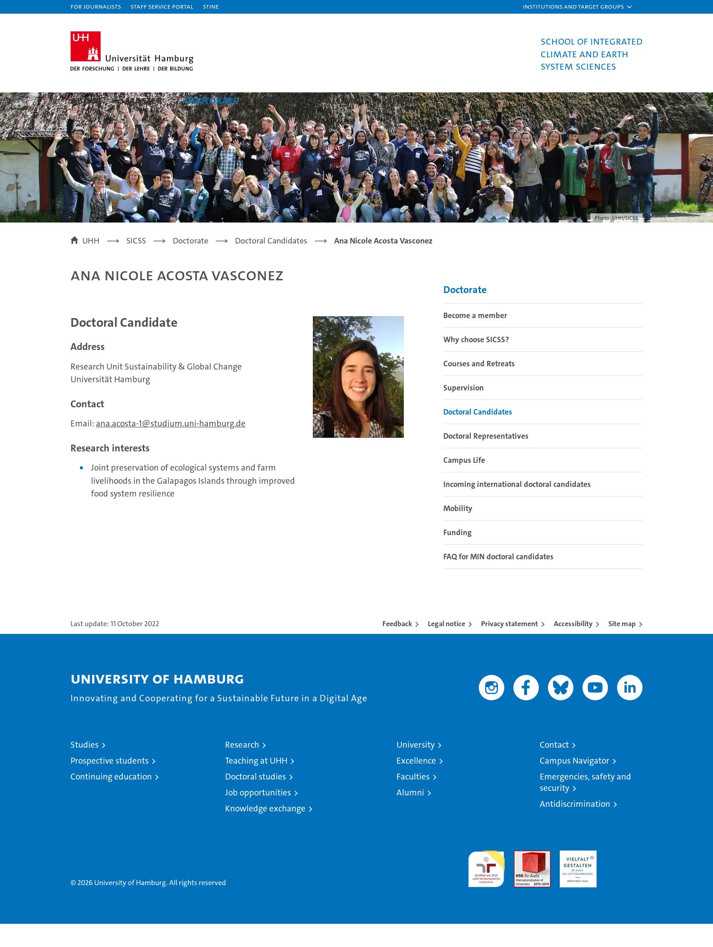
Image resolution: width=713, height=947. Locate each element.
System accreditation (624, 883)
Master (143, 99)
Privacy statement (509, 647)
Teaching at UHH (256, 784)
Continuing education (111, 799)
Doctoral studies (255, 799)
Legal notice (446, 647)
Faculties (413, 799)
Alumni (345, 99)
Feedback (397, 647)
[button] (578, 7)
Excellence (416, 784)
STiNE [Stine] (211, 6)
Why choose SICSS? (476, 363)
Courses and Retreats (479, 387)
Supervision (463, 411)
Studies (84, 768)
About (86, 99)
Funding (457, 556)
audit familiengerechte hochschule (486, 888)
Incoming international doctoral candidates (517, 507)
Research (242, 768)
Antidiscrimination (575, 827)
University (416, 768)
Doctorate (211, 99)
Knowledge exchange (265, 831)
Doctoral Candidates (477, 435)
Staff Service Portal (162, 6)
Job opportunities (258, 815)
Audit (522, 878)
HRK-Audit (576, 878)
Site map (622, 647)
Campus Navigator (574, 784)
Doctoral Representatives (485, 459)
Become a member (475, 339)
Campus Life (464, 483)
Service (405, 99)
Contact (554, 768)
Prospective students (109, 784)
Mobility (457, 532)
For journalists (95, 6)
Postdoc (282, 99)
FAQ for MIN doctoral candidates (498, 580)
